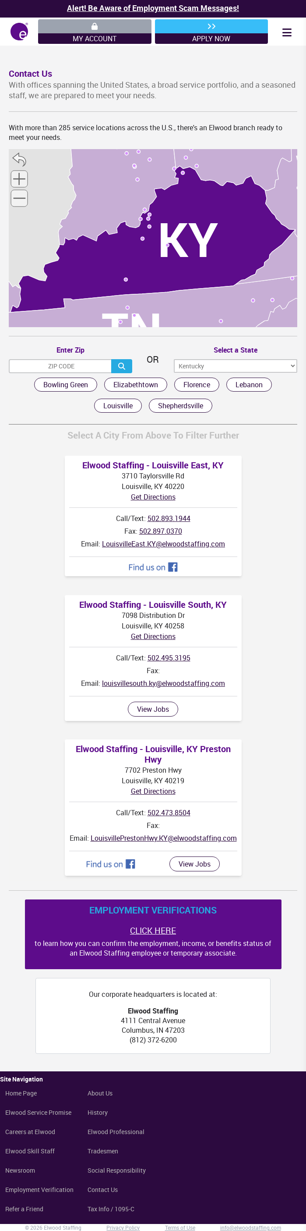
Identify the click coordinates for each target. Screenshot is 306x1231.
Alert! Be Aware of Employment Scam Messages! (153, 8)
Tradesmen (103, 1151)
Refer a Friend (24, 1209)
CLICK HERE (153, 930)
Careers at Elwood (30, 1132)
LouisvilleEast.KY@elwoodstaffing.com (163, 544)
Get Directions (153, 497)
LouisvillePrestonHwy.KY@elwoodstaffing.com (164, 838)
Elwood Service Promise (38, 1112)
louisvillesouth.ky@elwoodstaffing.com (163, 683)
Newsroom (20, 1170)
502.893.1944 (169, 518)
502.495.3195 (169, 658)
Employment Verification (39, 1189)
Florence (196, 384)
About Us (100, 1093)
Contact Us (103, 1189)
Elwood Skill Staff (30, 1151)
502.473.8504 (169, 812)
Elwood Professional (116, 1132)
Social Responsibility (117, 1170)
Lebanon (249, 384)
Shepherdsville (180, 405)
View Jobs (153, 709)
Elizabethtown (135, 384)
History (98, 1112)
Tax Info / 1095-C (111, 1209)
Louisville (118, 405)
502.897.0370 (160, 531)
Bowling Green (65, 384)
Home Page (21, 1093)
